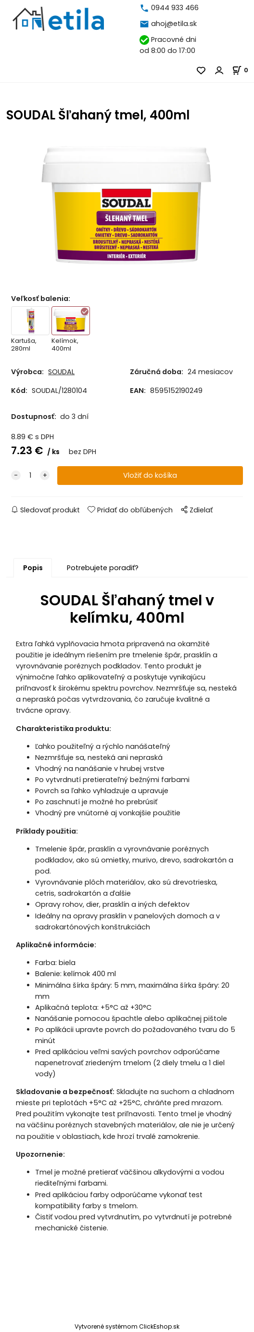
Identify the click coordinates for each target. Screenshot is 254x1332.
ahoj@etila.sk (174, 23)
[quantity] (30, 475)
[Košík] (243, 70)
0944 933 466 (175, 8)
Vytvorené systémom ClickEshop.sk (127, 1326)
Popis (33, 568)
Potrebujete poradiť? (103, 568)
